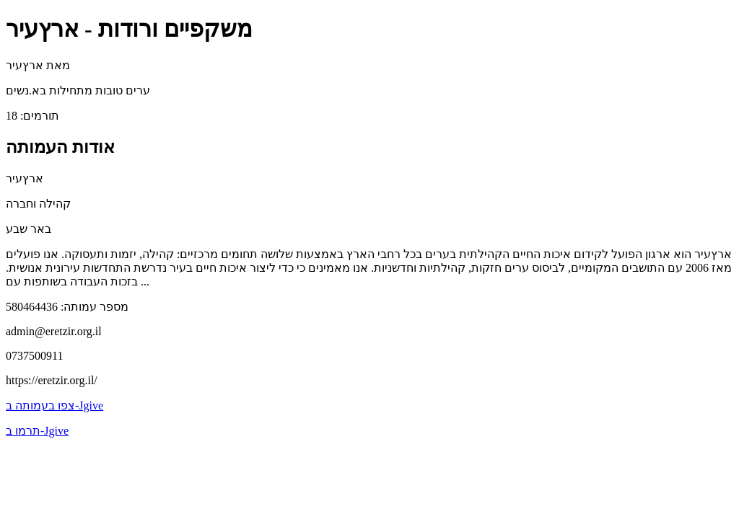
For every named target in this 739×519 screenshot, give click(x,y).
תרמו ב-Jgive (37, 431)
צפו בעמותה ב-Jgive (54, 405)
